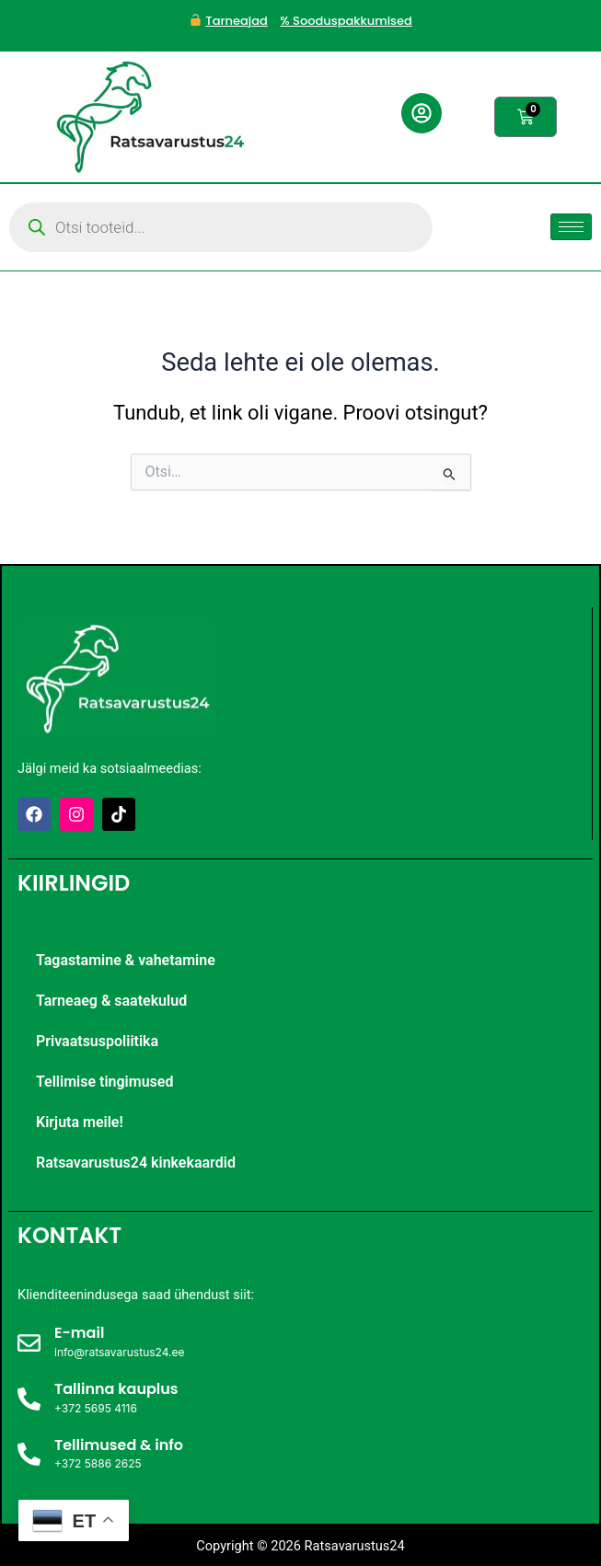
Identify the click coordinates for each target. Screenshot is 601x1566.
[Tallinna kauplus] (28, 1399)
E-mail (79, 1332)
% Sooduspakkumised (346, 20)
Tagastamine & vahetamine (125, 960)
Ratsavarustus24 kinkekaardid (136, 1162)
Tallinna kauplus (116, 1388)
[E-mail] (28, 1342)
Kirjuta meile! (79, 1122)
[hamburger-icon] (571, 226)
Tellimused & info (118, 1445)
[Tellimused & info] (28, 1454)
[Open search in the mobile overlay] (221, 227)
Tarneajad (236, 20)
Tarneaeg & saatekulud (111, 1000)
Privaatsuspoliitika (97, 1041)
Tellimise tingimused (104, 1081)
